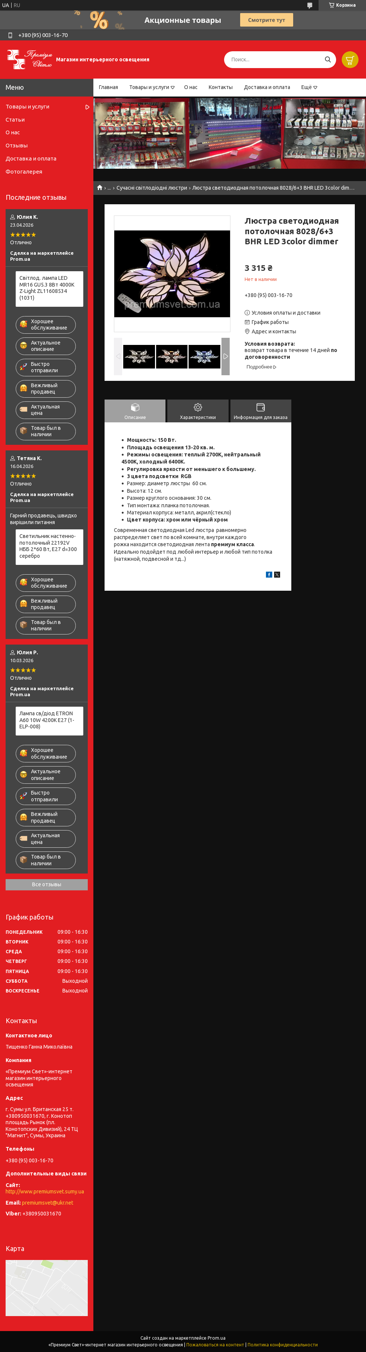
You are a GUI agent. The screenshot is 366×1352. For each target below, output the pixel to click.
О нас (191, 87)
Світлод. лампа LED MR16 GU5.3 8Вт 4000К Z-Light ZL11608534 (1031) (46, 288)
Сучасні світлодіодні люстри (152, 188)
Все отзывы (46, 884)
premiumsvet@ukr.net (47, 1203)
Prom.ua (217, 1338)
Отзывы (17, 145)
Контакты (221, 87)
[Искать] (327, 59)
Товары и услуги (149, 87)
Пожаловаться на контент (215, 1344)
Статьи (15, 119)
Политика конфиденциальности (283, 1344)
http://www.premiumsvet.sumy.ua (45, 1192)
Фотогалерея (24, 171)
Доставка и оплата (267, 87)
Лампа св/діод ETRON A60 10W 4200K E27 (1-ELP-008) (46, 719)
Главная (108, 87)
